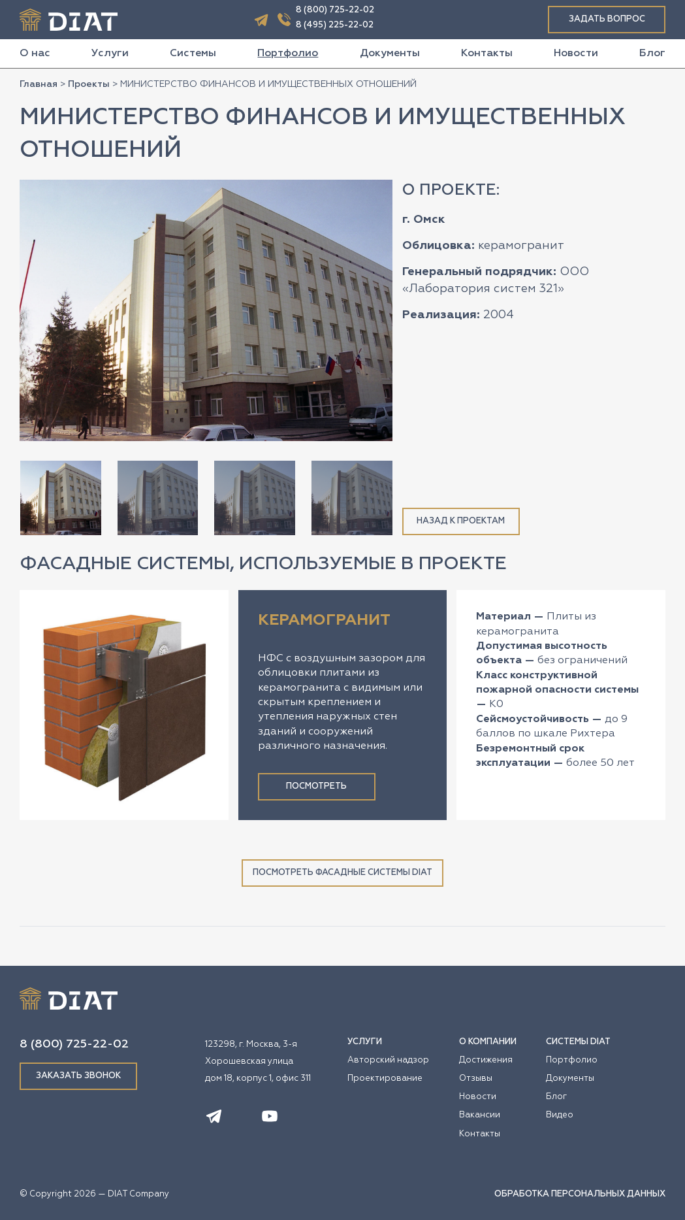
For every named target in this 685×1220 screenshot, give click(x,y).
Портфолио (287, 53)
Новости (576, 53)
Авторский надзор (388, 1060)
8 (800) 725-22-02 (335, 10)
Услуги (110, 53)
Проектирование (384, 1078)
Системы (193, 53)
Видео (559, 1115)
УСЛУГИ (364, 1042)
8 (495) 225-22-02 (335, 25)
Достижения (486, 1060)
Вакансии (479, 1115)
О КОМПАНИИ (488, 1042)
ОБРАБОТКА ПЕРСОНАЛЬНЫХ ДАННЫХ (579, 1194)
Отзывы (475, 1078)
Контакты (487, 53)
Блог (652, 53)
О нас (35, 53)
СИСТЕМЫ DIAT (578, 1042)
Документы (390, 53)
